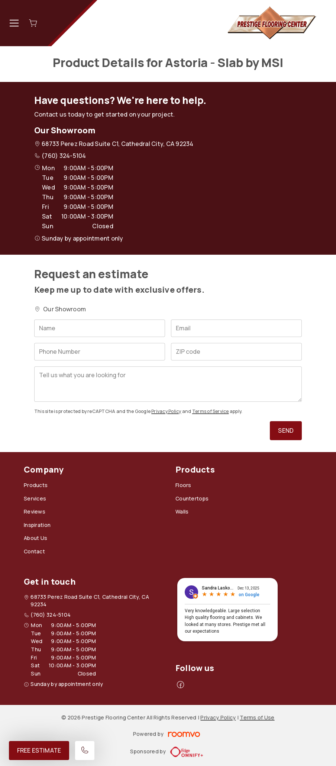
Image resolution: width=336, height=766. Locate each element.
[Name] (99, 328)
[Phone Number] (99, 351)
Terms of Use (257, 717)
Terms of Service (210, 411)
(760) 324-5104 (64, 156)
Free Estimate (39, 750)
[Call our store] (84, 750)
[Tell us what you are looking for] (168, 384)
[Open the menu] (14, 23)
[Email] (236, 328)
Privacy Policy (166, 411)
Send (286, 430)
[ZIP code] (236, 351)
